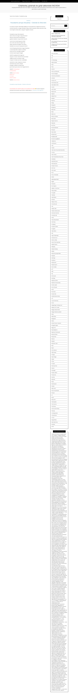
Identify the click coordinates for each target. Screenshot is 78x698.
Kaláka (52, 251)
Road (52, 381)
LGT (52, 298)
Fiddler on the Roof (55, 188)
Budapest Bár (54, 136)
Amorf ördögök (54, 73)
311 (52, 57)
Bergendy (53, 107)
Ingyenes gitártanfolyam (15, 1)
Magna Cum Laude (55, 307)
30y (52, 55)
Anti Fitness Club (54, 82)
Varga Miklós (53, 419)
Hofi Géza (53, 221)
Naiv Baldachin (54, 329)
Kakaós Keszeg (54, 248)
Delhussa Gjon (54, 163)
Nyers (52, 347)
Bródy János (53, 134)
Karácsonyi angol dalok (56, 253)
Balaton (53, 93)
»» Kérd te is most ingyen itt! (37, 90)
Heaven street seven (55, 210)
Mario (52, 314)
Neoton (53, 338)
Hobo (52, 217)
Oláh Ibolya (53, 352)
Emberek (53, 183)
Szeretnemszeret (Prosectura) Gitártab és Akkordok (58, 36)
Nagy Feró (53, 327)
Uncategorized (54, 413)
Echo (52, 172)
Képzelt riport (54, 264)
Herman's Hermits (55, 212)
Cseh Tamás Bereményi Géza (57, 156)
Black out (53, 114)
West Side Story (54, 422)
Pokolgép (53, 370)
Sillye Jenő (53, 388)
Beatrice (53, 100)
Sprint (52, 397)
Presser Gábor (54, 372)
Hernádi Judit (54, 215)
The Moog (53, 406)
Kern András (53, 266)
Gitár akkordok (44, 1)
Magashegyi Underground (56, 305)
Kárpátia (28, 20)
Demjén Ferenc (54, 165)
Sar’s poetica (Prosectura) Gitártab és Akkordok (59, 42)
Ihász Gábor (53, 230)
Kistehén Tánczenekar (55, 282)
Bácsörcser (53, 91)
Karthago (53, 257)
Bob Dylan (53, 118)
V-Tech (52, 417)
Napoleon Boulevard (55, 332)
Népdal (52, 341)
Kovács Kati (53, 293)
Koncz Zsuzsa (54, 287)
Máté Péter (53, 316)
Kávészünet (53, 262)
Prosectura (53, 374)
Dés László (53, 170)
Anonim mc (53, 80)
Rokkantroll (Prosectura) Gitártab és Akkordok (58, 45)
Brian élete (53, 132)
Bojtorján (53, 123)
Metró (52, 320)
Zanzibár (53, 424)
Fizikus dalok (54, 190)
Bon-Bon (53, 125)
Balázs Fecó (53, 96)
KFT (52, 269)
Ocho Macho (54, 350)
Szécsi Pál (53, 399)
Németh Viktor (54, 334)
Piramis (52, 368)
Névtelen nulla (54, 343)
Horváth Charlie (54, 226)
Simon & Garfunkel (55, 390)
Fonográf (53, 192)
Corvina (52, 152)
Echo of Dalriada (54, 174)
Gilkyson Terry (54, 201)
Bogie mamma (54, 120)
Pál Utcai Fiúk (54, 365)
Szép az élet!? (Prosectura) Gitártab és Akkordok (59, 39)
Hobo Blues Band (55, 219)
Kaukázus (53, 260)
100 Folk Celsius (54, 53)
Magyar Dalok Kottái (26, 1)
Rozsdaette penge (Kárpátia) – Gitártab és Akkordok (28, 23)
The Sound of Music (55, 408)
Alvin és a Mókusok (55, 71)
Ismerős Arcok (54, 237)
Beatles (53, 98)
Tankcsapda (53, 401)
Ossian (52, 359)
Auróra (52, 87)
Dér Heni (53, 168)
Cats (52, 145)
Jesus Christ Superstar (55, 242)
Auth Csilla (53, 89)
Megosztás (59, 18)
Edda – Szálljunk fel (55, 33)
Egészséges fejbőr (55, 179)
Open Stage (53, 356)
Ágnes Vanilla (54, 62)
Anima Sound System (55, 75)
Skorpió (53, 392)
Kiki (52, 273)
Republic (53, 379)
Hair (52, 206)
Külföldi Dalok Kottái (36, 1)
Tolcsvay (53, 410)
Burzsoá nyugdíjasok (55, 138)
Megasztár (53, 318)
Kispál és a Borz (54, 280)
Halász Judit (53, 208)
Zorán (52, 426)
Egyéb (52, 181)
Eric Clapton (53, 186)
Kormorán (53, 291)
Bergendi (53, 105)
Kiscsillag (53, 278)
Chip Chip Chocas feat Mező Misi (57, 150)
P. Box (52, 361)
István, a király (54, 239)
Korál (52, 289)
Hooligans (53, 224)
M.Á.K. (52, 302)
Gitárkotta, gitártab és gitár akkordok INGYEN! (39, 6)
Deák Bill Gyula (54, 161)
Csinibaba (53, 159)
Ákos (52, 64)
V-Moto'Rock (54, 415)
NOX (52, 345)
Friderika (53, 195)
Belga (52, 102)
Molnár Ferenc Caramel (56, 323)
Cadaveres (53, 141)
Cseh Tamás (53, 154)
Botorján (53, 129)
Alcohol (53, 69)
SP (52, 395)
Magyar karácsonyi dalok (56, 311)
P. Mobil (53, 363)
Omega (53, 354)
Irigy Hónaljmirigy (54, 235)
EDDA (52, 177)
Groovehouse (54, 203)
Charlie (52, 147)
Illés (52, 233)
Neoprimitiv (53, 336)
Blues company (54, 116)
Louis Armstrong (54, 300)
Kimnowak (53, 275)
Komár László (54, 284)
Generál (53, 199)
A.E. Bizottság (54, 60)
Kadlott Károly (54, 244)
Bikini (52, 111)
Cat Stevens (53, 143)
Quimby (53, 377)
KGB (52, 271)
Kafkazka (53, 246)
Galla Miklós (53, 197)
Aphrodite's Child (54, 84)
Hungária (53, 228)
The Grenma (53, 404)
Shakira (52, 386)
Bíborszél (53, 109)
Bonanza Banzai (54, 127)
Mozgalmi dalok (54, 325)
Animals (53, 78)
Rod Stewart (53, 383)
